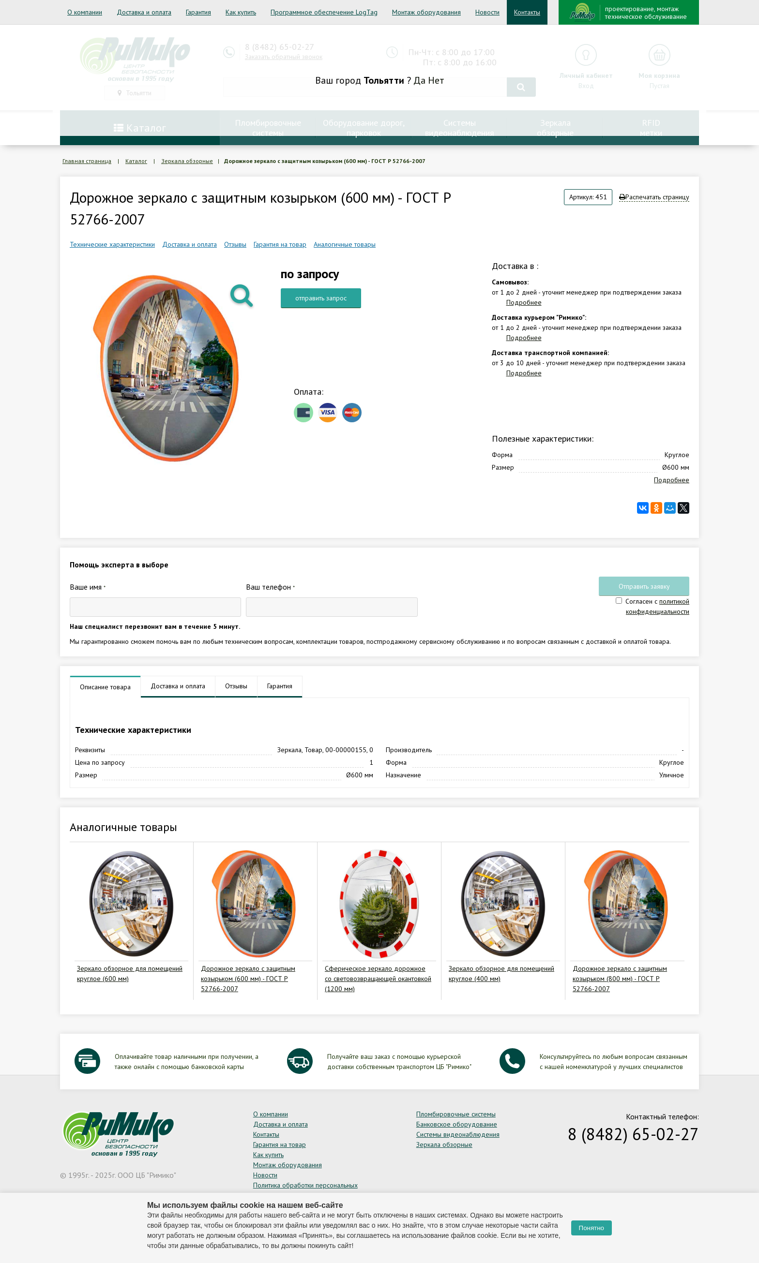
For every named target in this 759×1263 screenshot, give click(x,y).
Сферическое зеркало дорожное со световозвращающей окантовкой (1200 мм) (378, 978)
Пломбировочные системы (456, 1114)
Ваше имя (88, 587)
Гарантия (198, 12)
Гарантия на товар (280, 244)
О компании (84, 12)
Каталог (136, 160)
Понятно (591, 1228)
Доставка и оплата (144, 12)
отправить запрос (321, 298)
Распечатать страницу (654, 197)
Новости (487, 12)
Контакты (527, 12)
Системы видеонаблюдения (458, 1134)
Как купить (241, 12)
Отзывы (235, 244)
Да (419, 80)
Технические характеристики (112, 244)
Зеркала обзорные (187, 160)
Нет (436, 80)
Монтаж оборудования (426, 12)
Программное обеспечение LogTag (324, 12)
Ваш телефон (270, 587)
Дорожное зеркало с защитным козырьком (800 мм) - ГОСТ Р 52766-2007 (620, 978)
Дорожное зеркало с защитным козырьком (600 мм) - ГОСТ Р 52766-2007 (248, 978)
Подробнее (524, 302)
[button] (242, 294)
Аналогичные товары (345, 244)
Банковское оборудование (456, 1124)
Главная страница (86, 160)
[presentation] (496, 599)
